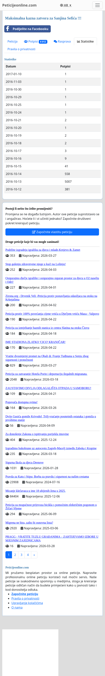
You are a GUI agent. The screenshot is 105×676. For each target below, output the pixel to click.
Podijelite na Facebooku (26, 28)
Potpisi (35, 41)
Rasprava (62, 41)
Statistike (85, 41)
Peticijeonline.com (19, 5)
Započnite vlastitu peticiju (52, 232)
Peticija (12, 41)
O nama (16, 607)
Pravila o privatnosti (21, 49)
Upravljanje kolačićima (27, 603)
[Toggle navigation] (97, 5)
